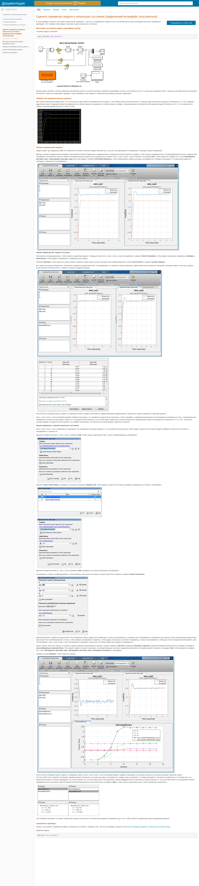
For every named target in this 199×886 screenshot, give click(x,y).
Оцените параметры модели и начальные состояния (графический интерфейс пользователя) (14, 33)
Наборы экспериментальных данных (16, 47)
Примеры (46, 10)
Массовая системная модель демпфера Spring (13, 43)
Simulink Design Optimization (13, 19)
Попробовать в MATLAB (181, 23)
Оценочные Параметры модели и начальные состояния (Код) (146, 827)
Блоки (64, 10)
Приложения (74, 10)
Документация (13, 3)
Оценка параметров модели (12, 49)
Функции (56, 10)
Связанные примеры (10, 52)
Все (38, 10)
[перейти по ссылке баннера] (67, 3)
